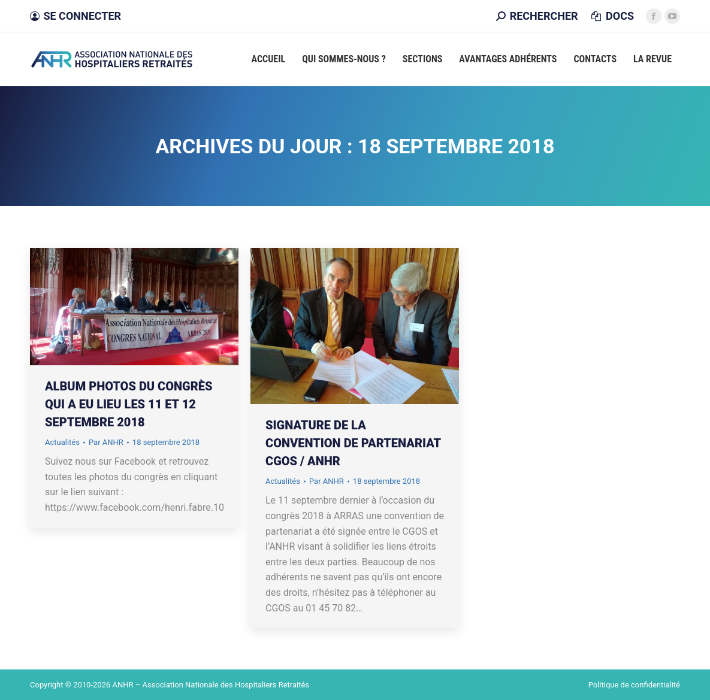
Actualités (62, 442)
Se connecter (75, 16)
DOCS (612, 16)
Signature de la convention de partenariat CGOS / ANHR (353, 443)
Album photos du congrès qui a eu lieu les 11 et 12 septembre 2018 (128, 404)
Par (106, 442)
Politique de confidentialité (634, 684)
